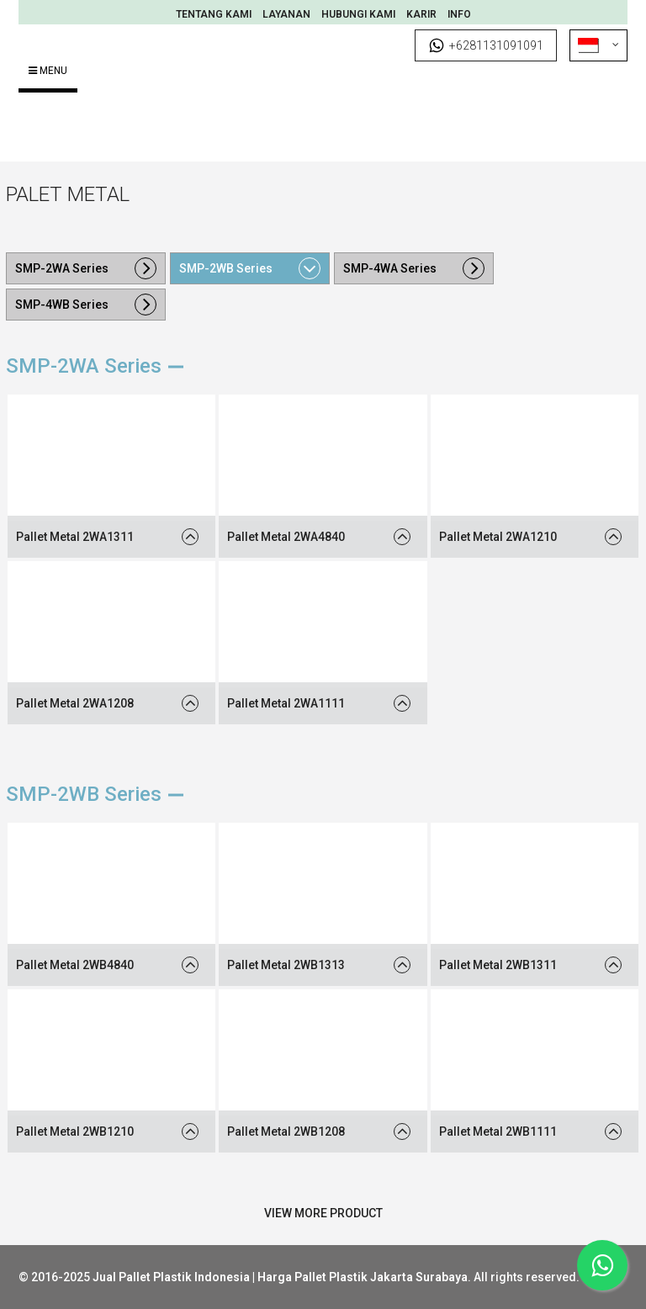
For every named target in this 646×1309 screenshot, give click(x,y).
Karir (421, 14)
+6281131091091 (485, 45)
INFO (459, 14)
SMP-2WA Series (62, 268)
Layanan (286, 14)
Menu (48, 71)
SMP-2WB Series (226, 268)
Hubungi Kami (358, 14)
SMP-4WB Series (62, 304)
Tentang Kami (214, 14)
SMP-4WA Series (390, 268)
